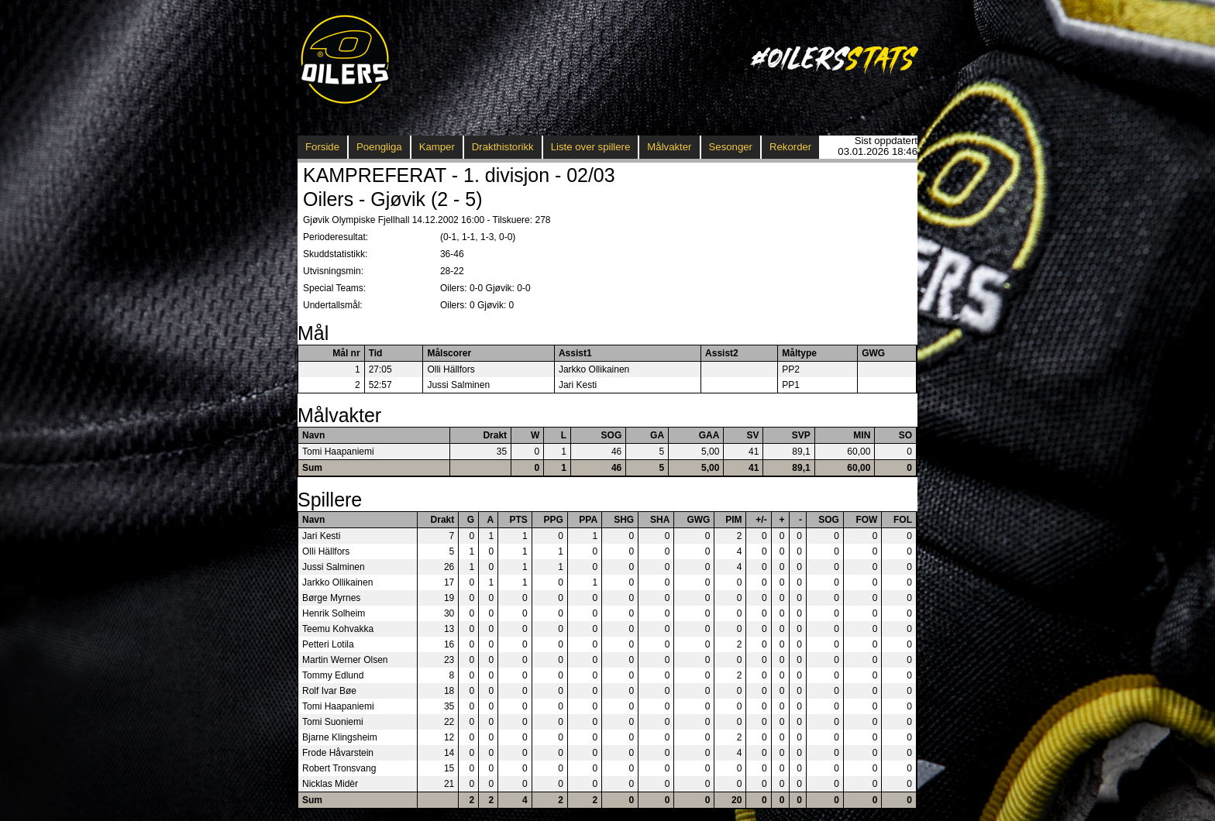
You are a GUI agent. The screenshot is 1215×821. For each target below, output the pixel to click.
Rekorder (790, 147)
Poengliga (379, 147)
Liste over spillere (591, 147)
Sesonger (730, 147)
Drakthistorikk (503, 147)
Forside (322, 147)
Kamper (437, 147)
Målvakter (669, 147)
